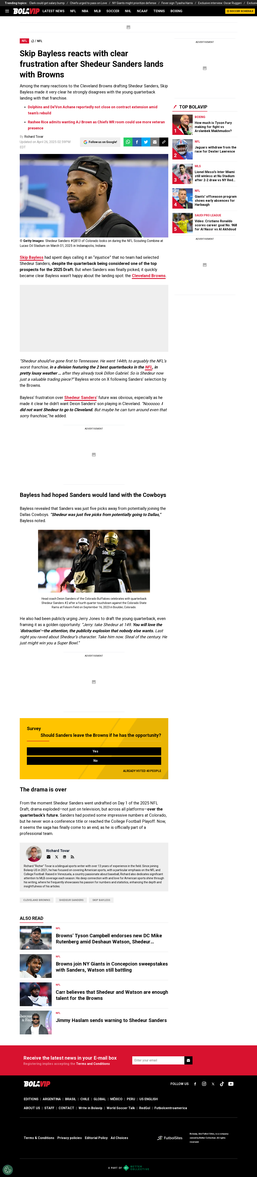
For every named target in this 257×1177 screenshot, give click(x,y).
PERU (131, 1099)
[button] (136, 142)
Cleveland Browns (149, 275)
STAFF (49, 1108)
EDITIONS (31, 1099)
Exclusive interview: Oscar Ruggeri (220, 3)
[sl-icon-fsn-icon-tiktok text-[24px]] (222, 1084)
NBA (85, 11)
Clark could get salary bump (47, 3)
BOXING (176, 11)
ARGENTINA (52, 1099)
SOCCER (112, 11)
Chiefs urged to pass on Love (88, 3)
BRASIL (70, 1099)
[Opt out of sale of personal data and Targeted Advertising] (8, 1170)
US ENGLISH (148, 1099)
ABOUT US (32, 1108)
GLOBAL (100, 1099)
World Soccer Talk (121, 1108)
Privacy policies (69, 1138)
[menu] (7, 11)
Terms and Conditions (93, 1064)
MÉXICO (116, 1099)
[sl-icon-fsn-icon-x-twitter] (213, 1084)
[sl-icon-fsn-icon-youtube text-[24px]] (231, 1084)
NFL (73, 11)
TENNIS (159, 11)
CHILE (84, 1099)
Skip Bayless (32, 257)
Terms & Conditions (39, 1138)
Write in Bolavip (90, 1108)
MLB (97, 11)
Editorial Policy (96, 1138)
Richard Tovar (33, 137)
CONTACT (66, 1108)
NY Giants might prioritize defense (134, 3)
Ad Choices (119, 1138)
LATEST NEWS (54, 11)
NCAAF (142, 11)
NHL (128, 11)
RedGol (144, 1108)
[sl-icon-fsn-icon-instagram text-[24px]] (204, 1084)
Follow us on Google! (103, 142)
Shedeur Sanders (80, 397)
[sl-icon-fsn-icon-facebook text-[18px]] (195, 1084)
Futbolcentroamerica (170, 1108)
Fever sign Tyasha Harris (177, 3)
